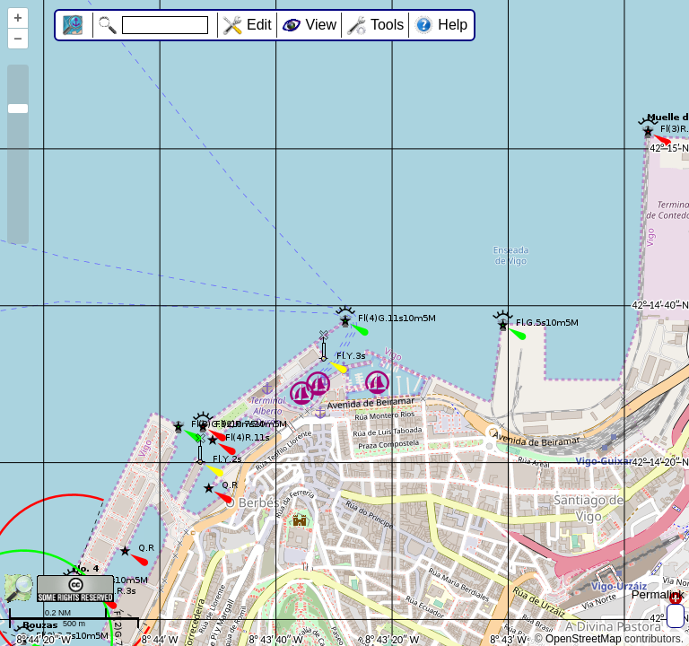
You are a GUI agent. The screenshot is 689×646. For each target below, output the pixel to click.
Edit (259, 24)
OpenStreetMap (583, 639)
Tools (387, 24)
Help (452, 24)
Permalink (658, 594)
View (321, 24)
